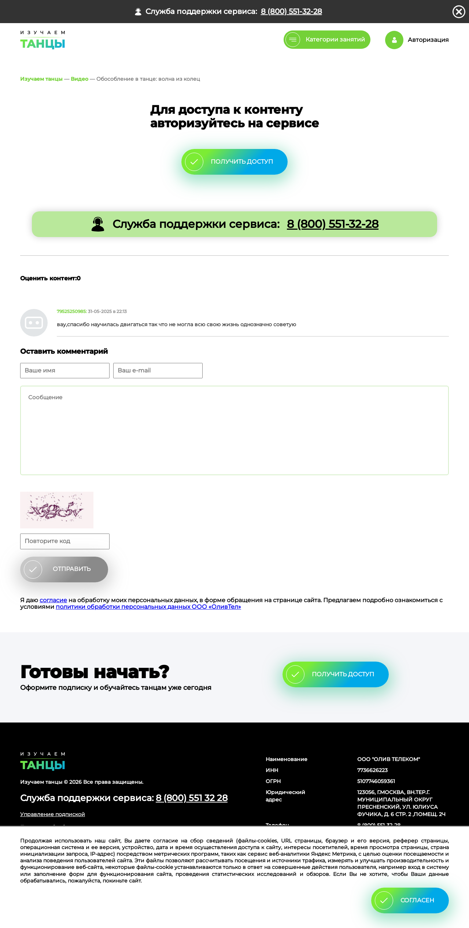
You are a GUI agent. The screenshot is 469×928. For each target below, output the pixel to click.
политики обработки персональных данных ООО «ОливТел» (148, 606)
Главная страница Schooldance (41, 40)
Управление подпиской (52, 814)
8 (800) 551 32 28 (192, 798)
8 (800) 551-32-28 (291, 11)
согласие (53, 600)
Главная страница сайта (42, 761)
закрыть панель (459, 11)
